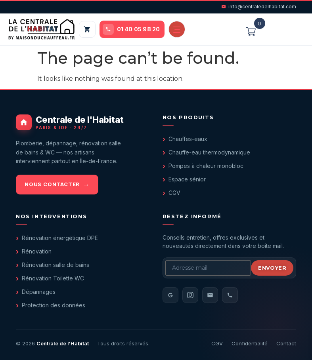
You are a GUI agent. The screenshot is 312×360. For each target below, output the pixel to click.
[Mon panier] (87, 29)
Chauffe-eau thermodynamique (209, 152)
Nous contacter (52, 184)
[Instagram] (190, 295)
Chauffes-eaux (187, 138)
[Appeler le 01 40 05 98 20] (132, 29)
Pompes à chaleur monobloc (205, 165)
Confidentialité (250, 343)
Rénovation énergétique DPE (60, 237)
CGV (174, 192)
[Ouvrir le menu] (176, 29)
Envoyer (272, 268)
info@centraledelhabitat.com (258, 7)
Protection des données (53, 305)
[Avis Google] (170, 295)
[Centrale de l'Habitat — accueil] (41, 29)
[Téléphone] (230, 295)
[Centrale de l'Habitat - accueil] (83, 122)
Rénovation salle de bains (55, 264)
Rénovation (37, 251)
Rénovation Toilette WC (53, 278)
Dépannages (39, 291)
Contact (286, 343)
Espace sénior (187, 179)
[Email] (210, 295)
